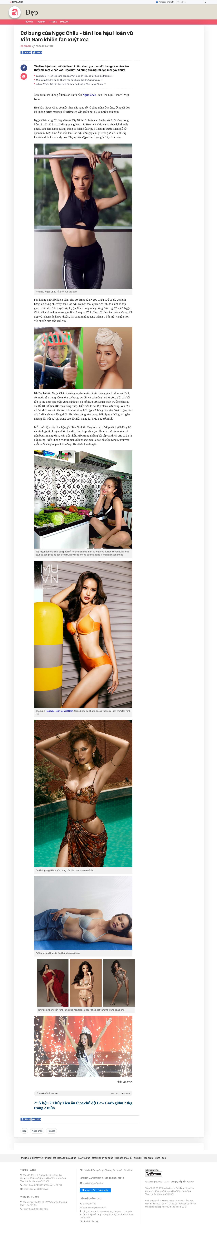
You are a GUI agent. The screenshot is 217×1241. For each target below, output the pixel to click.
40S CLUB (148, 1158)
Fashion (41, 22)
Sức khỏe (96, 1158)
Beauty (29, 22)
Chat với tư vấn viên (95, 1190)
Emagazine (16, 2)
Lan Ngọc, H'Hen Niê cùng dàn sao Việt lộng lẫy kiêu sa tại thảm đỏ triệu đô (74, 76)
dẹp (24, 1131)
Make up (64, 22)
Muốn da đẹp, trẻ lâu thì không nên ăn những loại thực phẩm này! (69, 80)
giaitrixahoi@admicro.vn (94, 1207)
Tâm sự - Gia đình (133, 1158)
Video (157, 1158)
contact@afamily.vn (39, 1189)
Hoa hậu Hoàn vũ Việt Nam (59, 711)
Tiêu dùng (108, 1158)
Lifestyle (38, 1158)
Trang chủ (26, 1158)
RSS (164, 1158)
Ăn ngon (119, 1158)
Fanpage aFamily (165, 2)
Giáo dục (71, 1158)
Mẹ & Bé (61, 1158)
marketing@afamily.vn (93, 1183)
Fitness (53, 22)
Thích (37, 52)
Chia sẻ (26, 52)
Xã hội (48, 1158)
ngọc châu (37, 1131)
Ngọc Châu (89, 94)
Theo (83, 1093)
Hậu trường (84, 1158)
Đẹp (31, 12)
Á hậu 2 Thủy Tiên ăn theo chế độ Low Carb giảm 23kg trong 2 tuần (71, 84)
